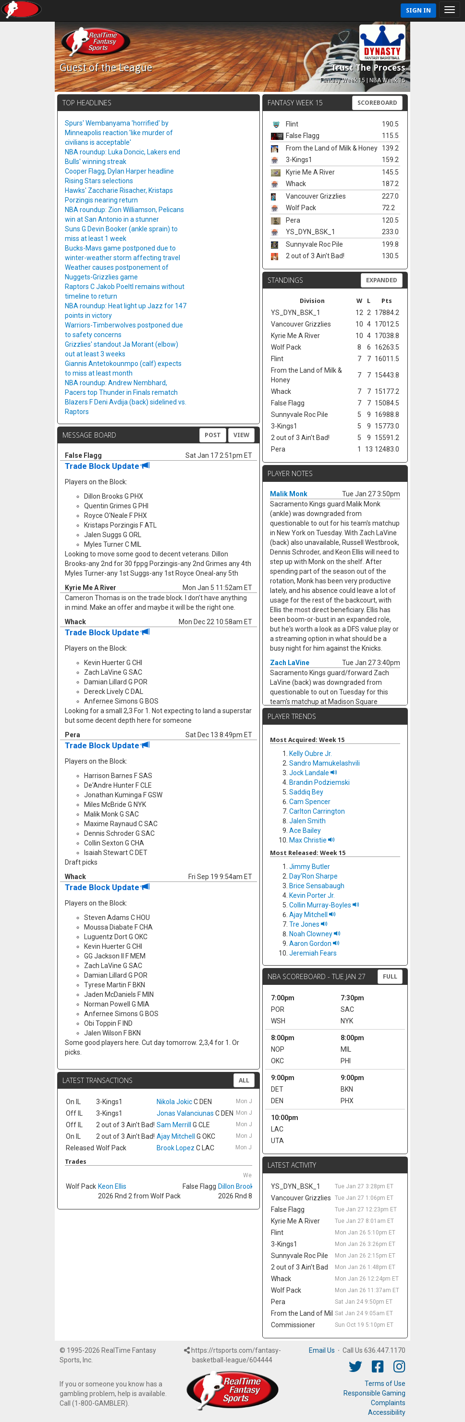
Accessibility (386, 1412)
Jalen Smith (307, 821)
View (241, 435)
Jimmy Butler (309, 866)
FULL (390, 976)
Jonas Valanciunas (185, 1113)
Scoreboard (377, 102)
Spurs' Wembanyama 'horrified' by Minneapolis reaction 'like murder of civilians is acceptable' (119, 132)
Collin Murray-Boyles (324, 905)
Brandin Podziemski (319, 782)
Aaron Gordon (314, 943)
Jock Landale (313, 773)
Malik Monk (288, 494)
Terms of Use (385, 1383)
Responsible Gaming (374, 1393)
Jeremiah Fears (313, 953)
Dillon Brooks (237, 1186)
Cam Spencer (309, 801)
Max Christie (312, 840)
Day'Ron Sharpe (313, 876)
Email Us (322, 1350)
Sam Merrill (174, 1125)
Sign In (418, 10)
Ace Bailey (305, 830)
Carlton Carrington (317, 811)
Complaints (388, 1403)
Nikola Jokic (174, 1102)
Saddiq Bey (306, 792)
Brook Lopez (176, 1148)
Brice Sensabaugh (316, 886)
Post (213, 435)
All (244, 1080)
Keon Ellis (112, 1186)
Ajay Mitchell (176, 1136)
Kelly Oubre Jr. (310, 753)
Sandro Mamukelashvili (324, 763)
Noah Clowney (315, 934)
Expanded (381, 280)
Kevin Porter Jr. (312, 895)
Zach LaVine (289, 663)
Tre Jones (308, 924)
